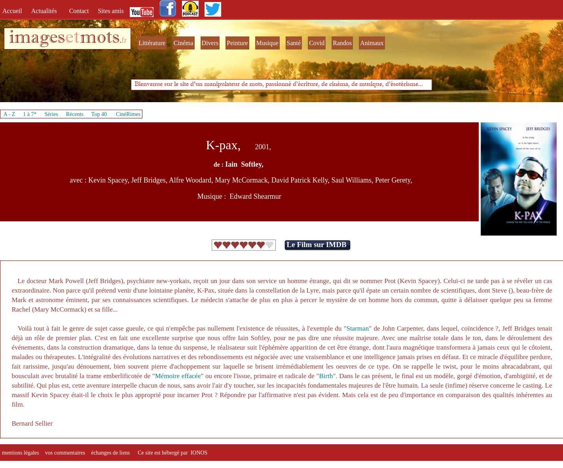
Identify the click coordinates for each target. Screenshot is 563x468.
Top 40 (99, 114)
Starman (358, 328)
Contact (80, 11)
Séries (51, 114)
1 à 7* (29, 114)
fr (124, 40)
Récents (74, 114)
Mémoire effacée (178, 376)
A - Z (9, 114)
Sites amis (110, 11)
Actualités (46, 11)
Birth (326, 376)
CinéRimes (128, 114)
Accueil (13, 11)
